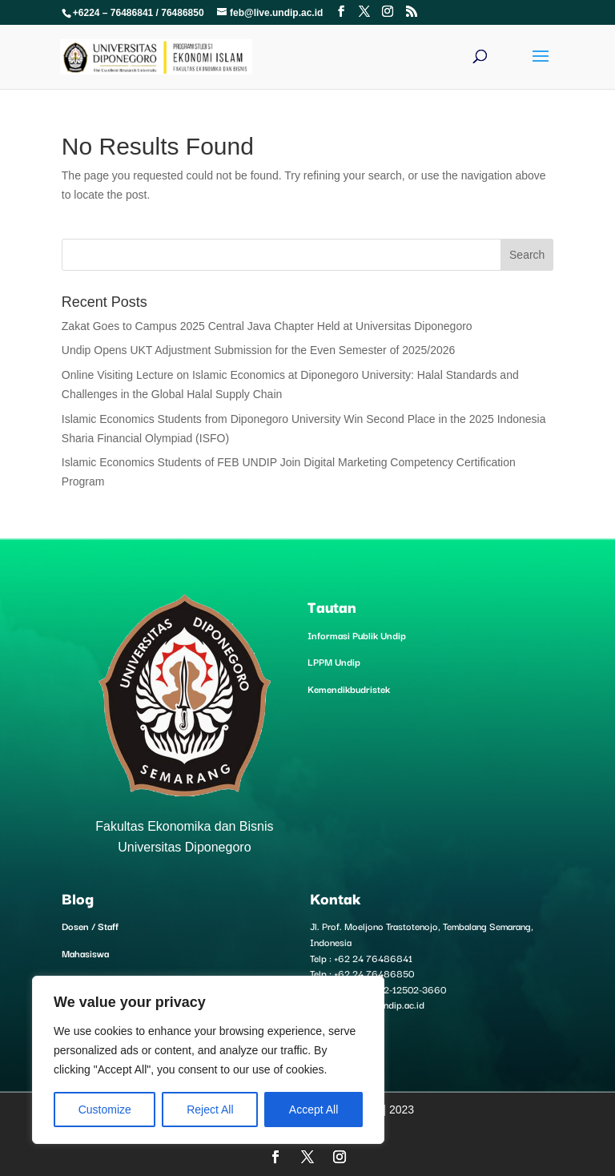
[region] (208, 1060)
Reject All (210, 1109)
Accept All (313, 1109)
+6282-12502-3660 (403, 989)
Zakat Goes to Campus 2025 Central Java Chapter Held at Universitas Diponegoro (267, 326)
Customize (104, 1109)
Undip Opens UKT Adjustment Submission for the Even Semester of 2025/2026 (259, 350)
